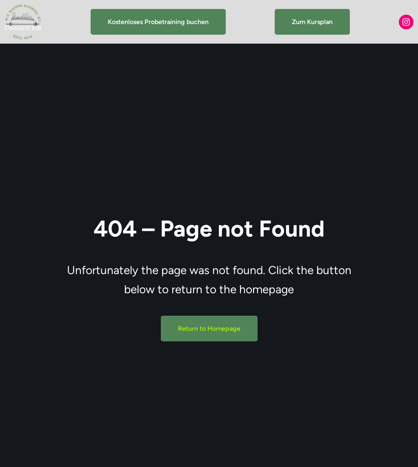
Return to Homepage (209, 328)
